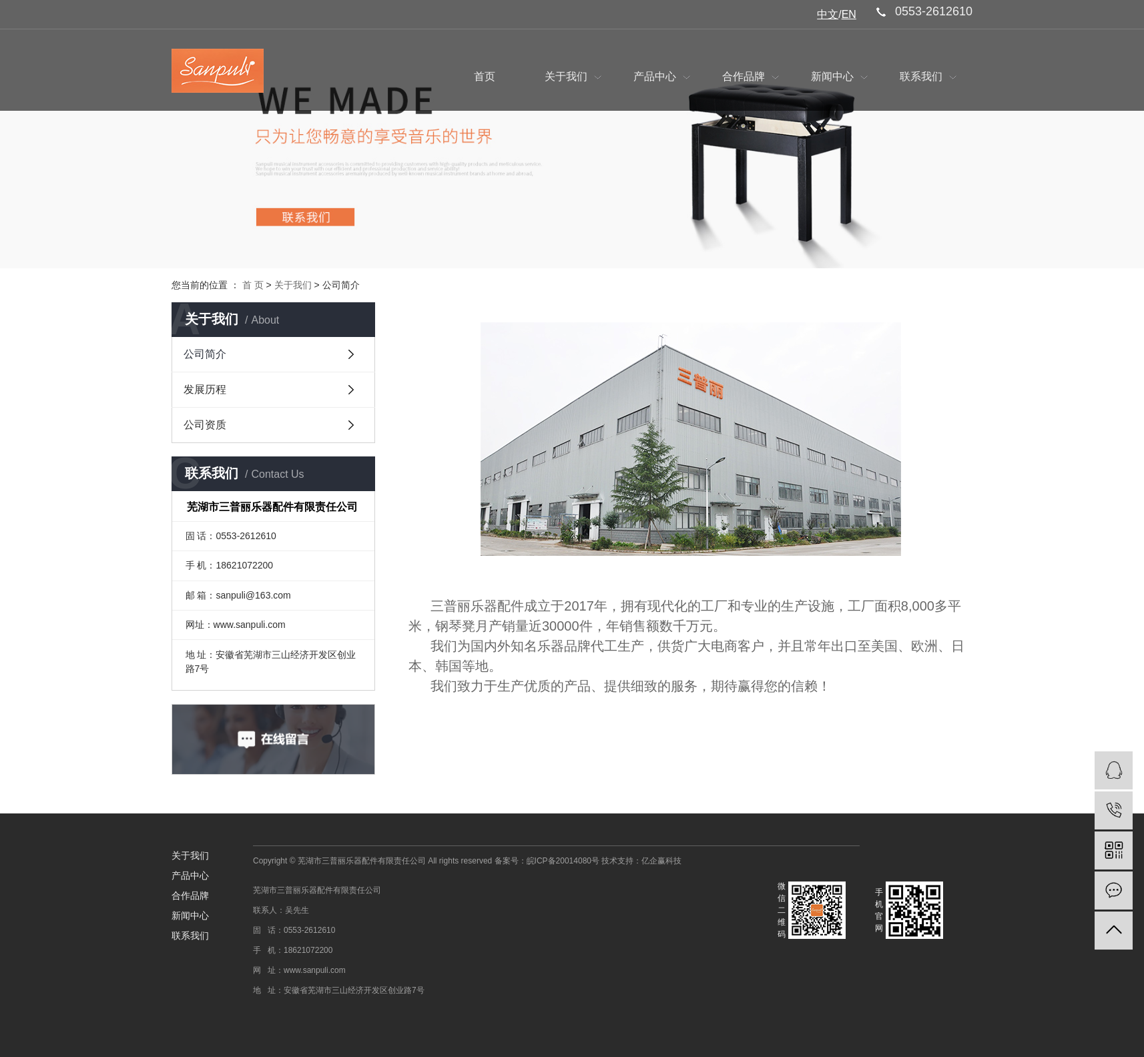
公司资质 (205, 424)
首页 (484, 76)
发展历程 (205, 389)
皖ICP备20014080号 (563, 860)
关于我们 (573, 76)
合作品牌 (750, 76)
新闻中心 (839, 76)
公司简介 (205, 354)
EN (849, 14)
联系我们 (928, 76)
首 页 (253, 285)
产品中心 (661, 76)
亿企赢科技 (661, 860)
